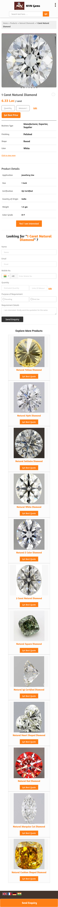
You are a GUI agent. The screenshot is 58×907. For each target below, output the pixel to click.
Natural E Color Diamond (29, 552)
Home (5, 23)
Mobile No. (6, 270)
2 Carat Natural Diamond (29, 598)
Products (13, 23)
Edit (35, 108)
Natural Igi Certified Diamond (29, 689)
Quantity (5, 282)
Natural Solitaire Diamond (29, 461)
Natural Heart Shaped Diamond (29, 735)
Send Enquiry (29, 902)
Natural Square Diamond (29, 643)
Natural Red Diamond (29, 781)
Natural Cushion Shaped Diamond (29, 872)
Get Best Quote (29, 376)
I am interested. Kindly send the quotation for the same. (29, 311)
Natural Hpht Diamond (29, 415)
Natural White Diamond (29, 507)
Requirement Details (10, 305)
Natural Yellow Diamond (29, 369)
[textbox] (23, 108)
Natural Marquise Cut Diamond (29, 826)
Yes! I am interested (29, 223)
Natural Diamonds (26, 23)
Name (4, 246)
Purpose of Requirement (12, 294)
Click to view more (9, 155)
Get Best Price (11, 115)
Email (4, 258)
